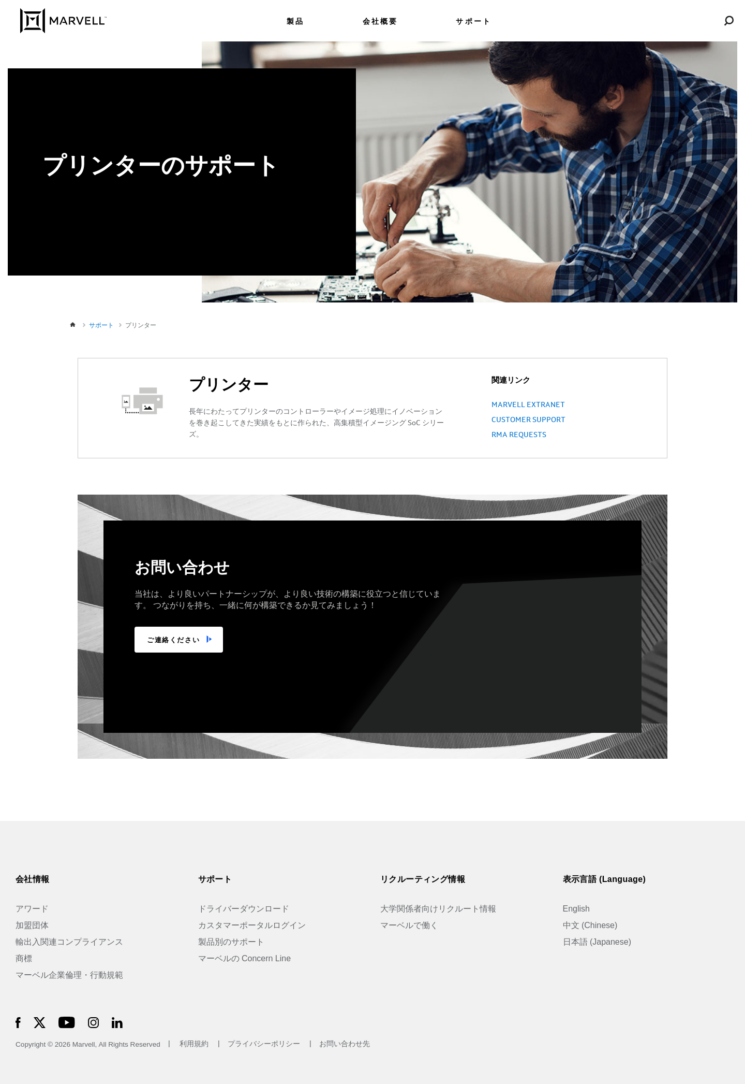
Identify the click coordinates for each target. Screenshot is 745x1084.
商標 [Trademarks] (24, 958)
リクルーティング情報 (422, 879)
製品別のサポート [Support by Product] (231, 941)
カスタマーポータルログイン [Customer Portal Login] (252, 925)
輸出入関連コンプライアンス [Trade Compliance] (69, 941)
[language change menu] (680, 20)
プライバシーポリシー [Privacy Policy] (265, 1044)
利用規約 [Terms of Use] (194, 1044)
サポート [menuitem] (473, 21)
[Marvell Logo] (57, 20)
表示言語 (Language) (604, 879)
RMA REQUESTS (518, 435)
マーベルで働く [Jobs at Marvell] (409, 925)
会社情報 (33, 879)
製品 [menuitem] (295, 21)
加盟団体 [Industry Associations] (32, 925)
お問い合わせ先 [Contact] (344, 1044)
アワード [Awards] (32, 908)
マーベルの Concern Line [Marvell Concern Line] (244, 958)
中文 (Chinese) (590, 925)
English (576, 908)
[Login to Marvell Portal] (704, 20)
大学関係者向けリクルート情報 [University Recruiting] (438, 908)
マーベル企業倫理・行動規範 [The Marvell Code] (69, 975)
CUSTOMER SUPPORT (528, 420)
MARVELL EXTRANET (528, 405)
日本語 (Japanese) (597, 941)
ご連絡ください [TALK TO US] (173, 640)
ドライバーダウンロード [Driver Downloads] (243, 908)
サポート (215, 879)
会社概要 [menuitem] (380, 21)
